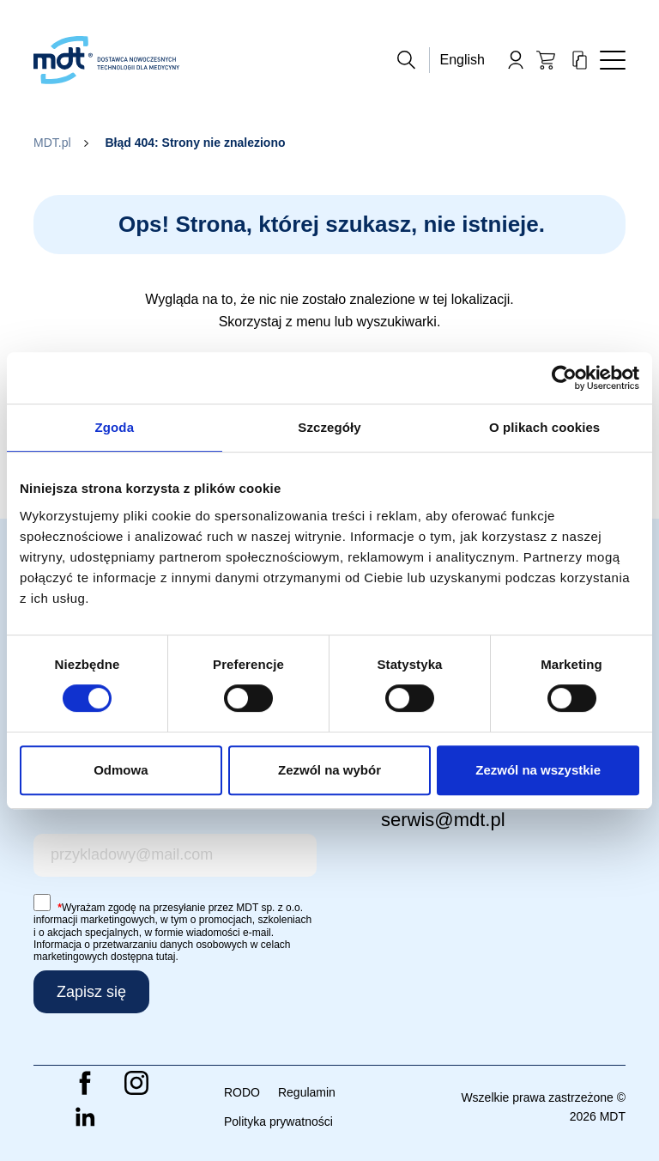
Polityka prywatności (278, 1121)
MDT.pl (52, 142)
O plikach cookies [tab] (544, 427)
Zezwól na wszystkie (538, 770)
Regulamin (307, 1092)
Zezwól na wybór (329, 770)
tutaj (166, 957)
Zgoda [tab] (115, 427)
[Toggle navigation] (613, 60)
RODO (242, 1092)
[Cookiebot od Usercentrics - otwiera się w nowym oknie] (564, 378)
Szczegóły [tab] (329, 427)
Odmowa (121, 770)
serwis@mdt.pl (443, 819)
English (462, 59)
